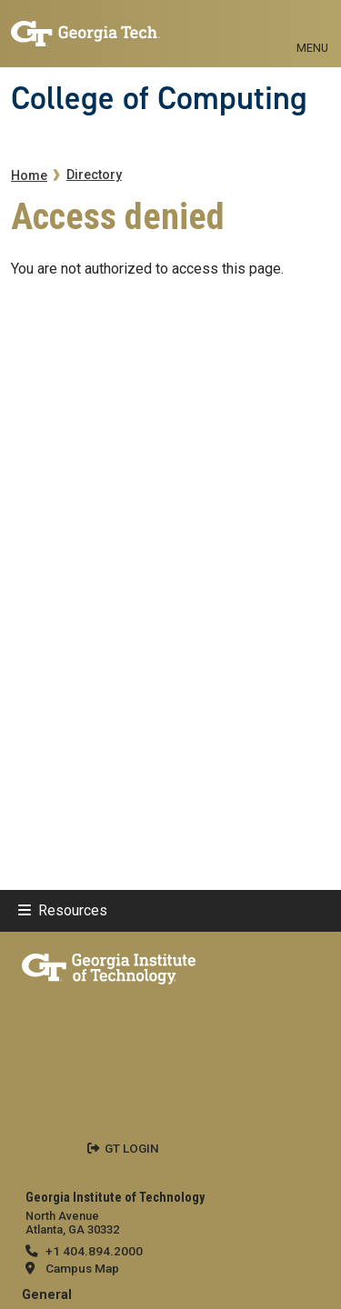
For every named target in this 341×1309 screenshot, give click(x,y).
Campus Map (82, 1268)
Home (29, 176)
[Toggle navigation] (312, 27)
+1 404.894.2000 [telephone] (94, 1251)
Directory (94, 175)
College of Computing (159, 98)
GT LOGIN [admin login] (132, 1148)
